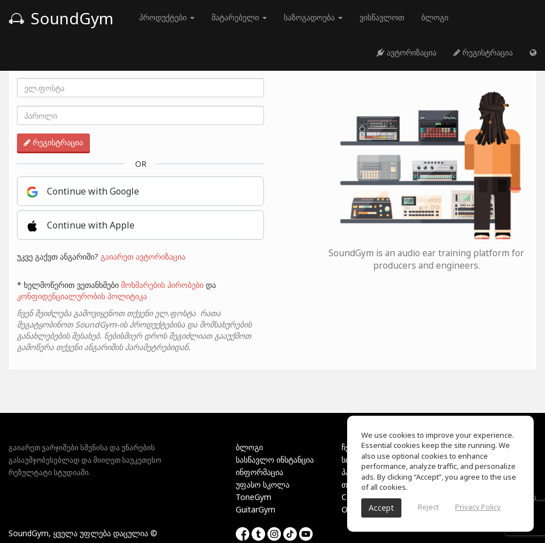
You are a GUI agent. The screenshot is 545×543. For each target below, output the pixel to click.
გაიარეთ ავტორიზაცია (143, 256)
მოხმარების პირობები (162, 284)
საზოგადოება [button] (313, 17)
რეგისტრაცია (483, 52)
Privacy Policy (478, 507)
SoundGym (61, 18)
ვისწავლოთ (382, 17)
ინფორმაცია (259, 472)
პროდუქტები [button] (166, 17)
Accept (381, 507)
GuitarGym (255, 509)
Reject (428, 507)
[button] (533, 52)
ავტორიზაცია (406, 52)
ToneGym (253, 497)
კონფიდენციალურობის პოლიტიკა (82, 296)
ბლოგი (434, 17)
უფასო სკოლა (262, 484)
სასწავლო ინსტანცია (275, 459)
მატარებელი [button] (239, 17)
